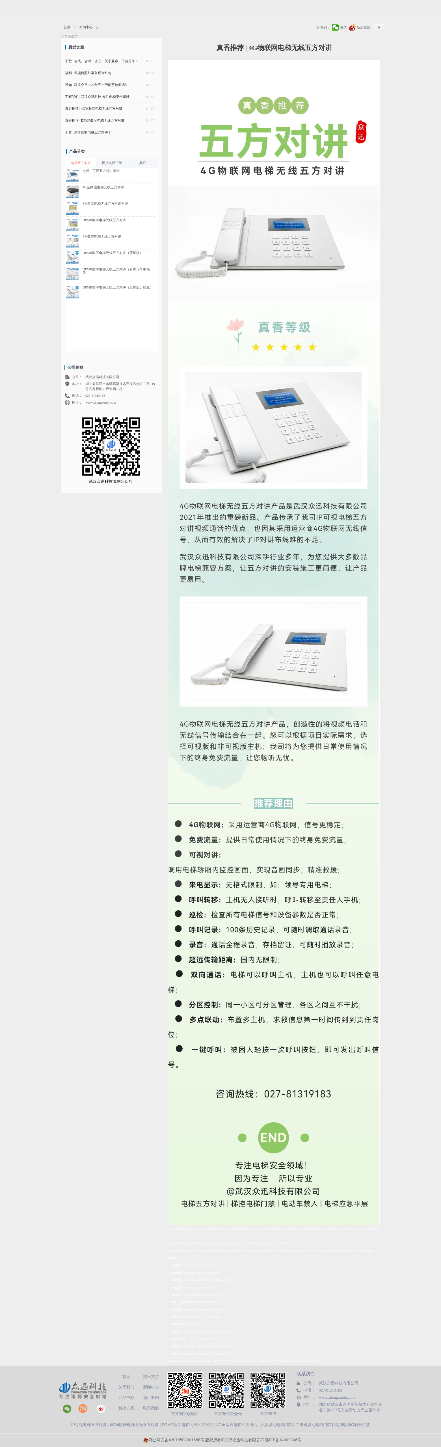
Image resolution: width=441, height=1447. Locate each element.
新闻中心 (86, 27)
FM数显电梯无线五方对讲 (102, 236)
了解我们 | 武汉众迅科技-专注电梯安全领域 (97, 99)
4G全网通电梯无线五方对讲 (103, 187)
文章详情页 (69, 37)
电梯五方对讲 (81, 163)
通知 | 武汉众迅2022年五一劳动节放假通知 (96, 87)
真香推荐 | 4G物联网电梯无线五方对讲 (93, 111)
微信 (343, 27)
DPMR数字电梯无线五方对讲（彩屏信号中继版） (116, 271)
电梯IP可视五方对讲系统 (101, 171)
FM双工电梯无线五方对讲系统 (105, 203)
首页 (67, 27)
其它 (142, 163)
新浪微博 (363, 27)
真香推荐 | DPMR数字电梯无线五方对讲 (94, 123)
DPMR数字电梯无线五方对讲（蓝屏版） (113, 253)
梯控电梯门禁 (112, 163)
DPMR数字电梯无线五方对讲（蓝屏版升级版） (118, 287)
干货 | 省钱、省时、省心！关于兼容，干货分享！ (102, 63)
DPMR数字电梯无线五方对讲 (104, 220)
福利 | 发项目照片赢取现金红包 (88, 75)
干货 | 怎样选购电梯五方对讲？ (88, 135)
